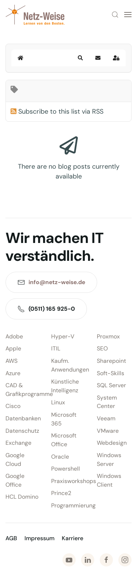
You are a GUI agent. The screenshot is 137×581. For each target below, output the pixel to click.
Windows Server (109, 459)
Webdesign (112, 443)
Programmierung (68, 505)
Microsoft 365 (63, 419)
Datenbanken (22, 418)
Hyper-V (63, 336)
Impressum (39, 538)
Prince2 (61, 493)
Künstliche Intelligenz (65, 386)
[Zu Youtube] (69, 559)
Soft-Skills (110, 373)
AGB (11, 538)
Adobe (14, 336)
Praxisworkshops (68, 481)
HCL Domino (21, 496)
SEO (102, 348)
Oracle (60, 456)
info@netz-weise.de (56, 282)
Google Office (14, 480)
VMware (108, 431)
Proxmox (108, 336)
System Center (107, 402)
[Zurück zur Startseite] (35, 14)
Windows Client (109, 480)
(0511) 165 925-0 (46, 309)
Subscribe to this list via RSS (60, 111)
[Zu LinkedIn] (87, 559)
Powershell (65, 468)
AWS (11, 361)
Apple (13, 348)
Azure (12, 373)
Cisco (12, 406)
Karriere (72, 538)
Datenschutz (22, 431)
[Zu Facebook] (106, 559)
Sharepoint (111, 361)
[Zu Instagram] (125, 559)
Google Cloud (14, 459)
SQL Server (111, 385)
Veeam (106, 418)
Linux (58, 402)
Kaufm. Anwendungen (68, 365)
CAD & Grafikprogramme (22, 389)
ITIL (55, 348)
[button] (115, 14)
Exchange (18, 443)
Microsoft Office (63, 440)
